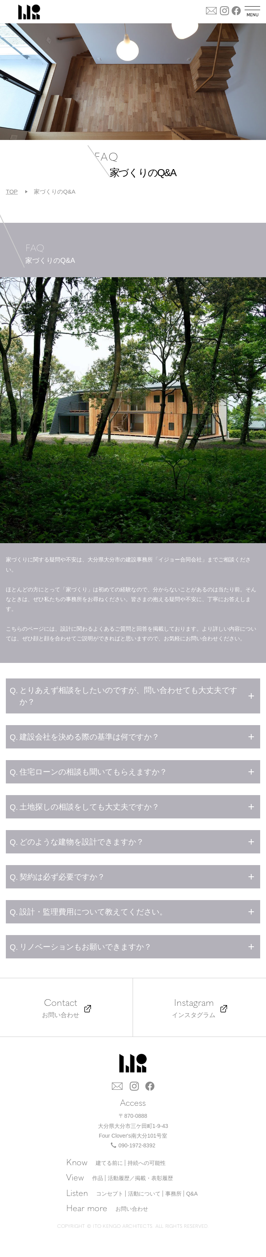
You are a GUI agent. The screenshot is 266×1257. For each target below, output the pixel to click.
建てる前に (109, 1163)
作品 (97, 1178)
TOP (12, 191)
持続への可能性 (147, 1163)
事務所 (173, 1194)
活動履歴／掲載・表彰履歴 (140, 1178)
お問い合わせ (132, 1209)
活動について (144, 1194)
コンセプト (109, 1194)
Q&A (192, 1194)
